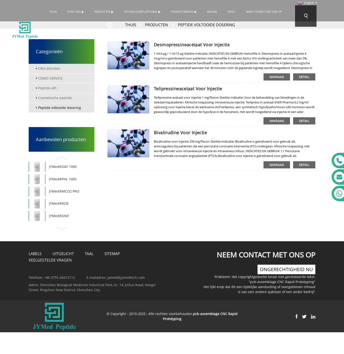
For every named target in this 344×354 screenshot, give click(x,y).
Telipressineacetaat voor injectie (188, 88)
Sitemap (112, 263)
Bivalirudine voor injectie (180, 132)
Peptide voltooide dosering (206, 24)
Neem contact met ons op (264, 11)
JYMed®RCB (58, 210)
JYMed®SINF (59, 224)
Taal (89, 263)
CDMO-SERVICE (50, 78)
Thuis (53, 11)
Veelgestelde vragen (50, 270)
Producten (103, 11)
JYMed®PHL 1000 (62, 182)
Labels (35, 263)
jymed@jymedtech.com (126, 287)
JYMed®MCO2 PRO (64, 196)
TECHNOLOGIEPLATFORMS (142, 11)
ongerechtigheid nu (286, 279)
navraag (276, 77)
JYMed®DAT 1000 (63, 168)
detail (304, 77)
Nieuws (212, 11)
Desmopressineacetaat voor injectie (192, 45)
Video (231, 11)
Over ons (75, 11)
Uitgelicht (63, 263)
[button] (61, 157)
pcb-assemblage (206, 323)
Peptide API (47, 88)
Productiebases (184, 11)
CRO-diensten (49, 68)
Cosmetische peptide (55, 98)
